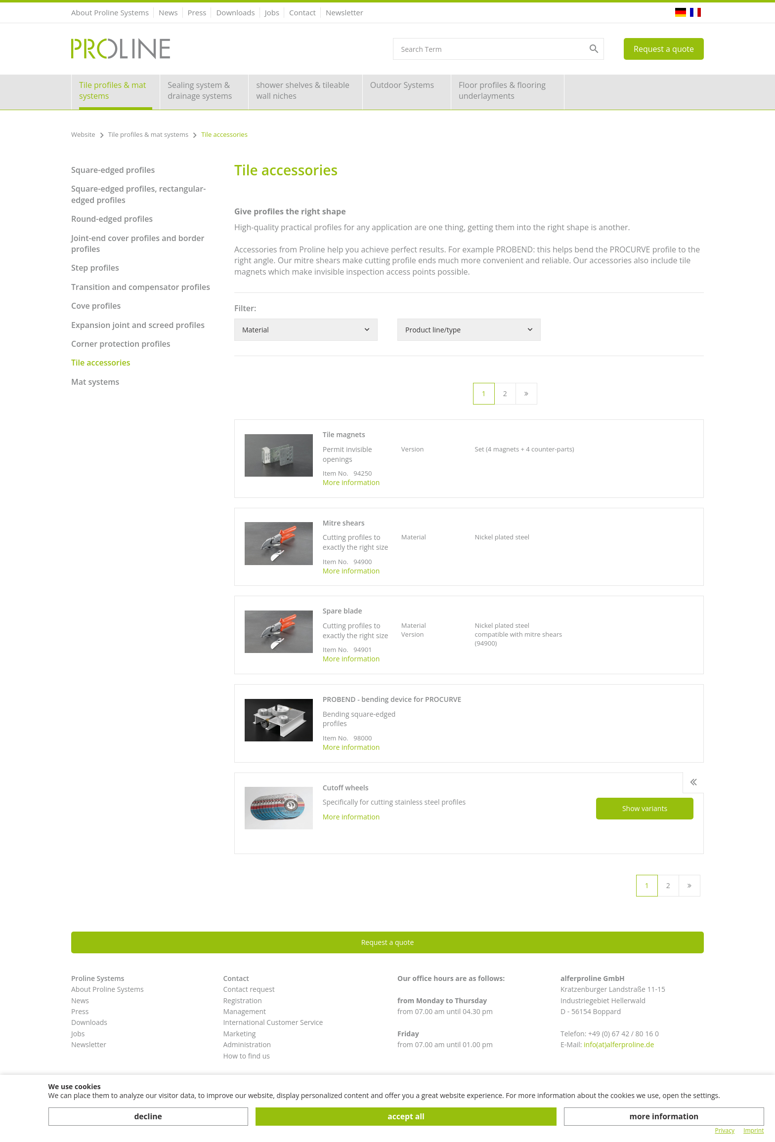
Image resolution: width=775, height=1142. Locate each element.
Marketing (239, 1033)
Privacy (724, 1131)
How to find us (246, 1055)
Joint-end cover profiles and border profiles (138, 243)
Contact (302, 12)
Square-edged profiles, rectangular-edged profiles (138, 194)
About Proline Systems (110, 12)
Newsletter (344, 12)
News (168, 12)
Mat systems (95, 381)
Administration (247, 1044)
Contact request (248, 989)
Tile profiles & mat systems (112, 90)
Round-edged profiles (112, 218)
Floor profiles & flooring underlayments (502, 90)
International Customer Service (273, 1022)
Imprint (753, 1131)
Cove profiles (96, 305)
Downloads (235, 12)
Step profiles (95, 267)
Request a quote (664, 48)
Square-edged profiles (113, 169)
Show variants (644, 808)
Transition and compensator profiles (140, 287)
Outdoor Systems (402, 85)
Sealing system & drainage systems (200, 90)
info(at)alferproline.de (619, 1044)
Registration (242, 1000)
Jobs (272, 12)
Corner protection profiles (121, 343)
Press (197, 12)
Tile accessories (100, 362)
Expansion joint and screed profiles (138, 325)
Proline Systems (97, 978)
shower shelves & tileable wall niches (302, 90)
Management (244, 1011)
